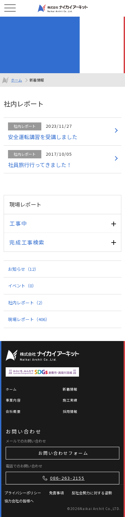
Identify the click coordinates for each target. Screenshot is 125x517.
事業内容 (13, 400)
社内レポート (26, 302)
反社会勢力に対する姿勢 (92, 492)
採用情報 (70, 411)
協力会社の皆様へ (19, 500)
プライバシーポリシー (22, 492)
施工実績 (70, 400)
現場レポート (29, 319)
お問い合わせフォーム (63, 453)
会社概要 (13, 411)
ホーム (16, 80)
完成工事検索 (27, 242)
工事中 (18, 223)
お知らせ (23, 269)
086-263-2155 (63, 478)
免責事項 (56, 492)
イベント (22, 285)
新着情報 (70, 389)
